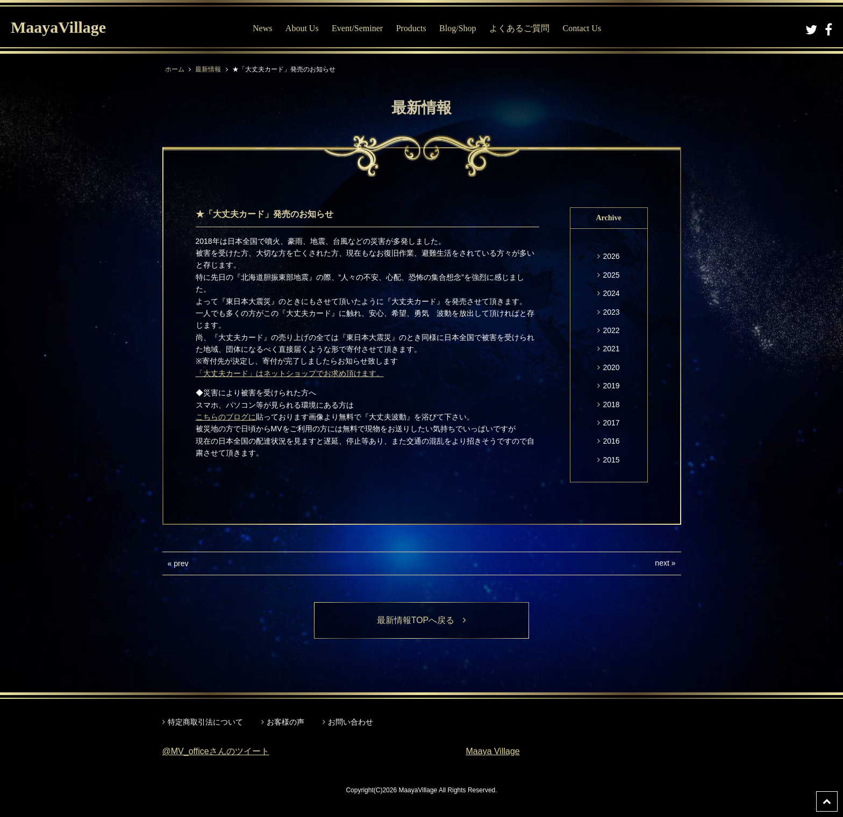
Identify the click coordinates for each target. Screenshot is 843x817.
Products (411, 28)
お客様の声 (285, 722)
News (262, 28)
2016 (611, 441)
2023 (611, 312)
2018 (611, 404)
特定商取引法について (205, 722)
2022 (611, 330)
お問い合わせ (350, 722)
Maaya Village (493, 751)
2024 (611, 293)
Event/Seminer (357, 28)
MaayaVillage (58, 27)
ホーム (174, 69)
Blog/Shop (457, 28)
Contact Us (581, 28)
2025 (611, 275)
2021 (611, 348)
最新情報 (208, 69)
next (662, 563)
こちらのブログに (226, 417)
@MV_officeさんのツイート (215, 751)
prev (181, 563)
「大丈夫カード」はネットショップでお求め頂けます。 (290, 373)
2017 (611, 422)
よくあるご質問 (519, 28)
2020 (611, 367)
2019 (611, 385)
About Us (302, 28)
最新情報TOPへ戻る (422, 620)
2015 (611, 460)
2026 (611, 256)
